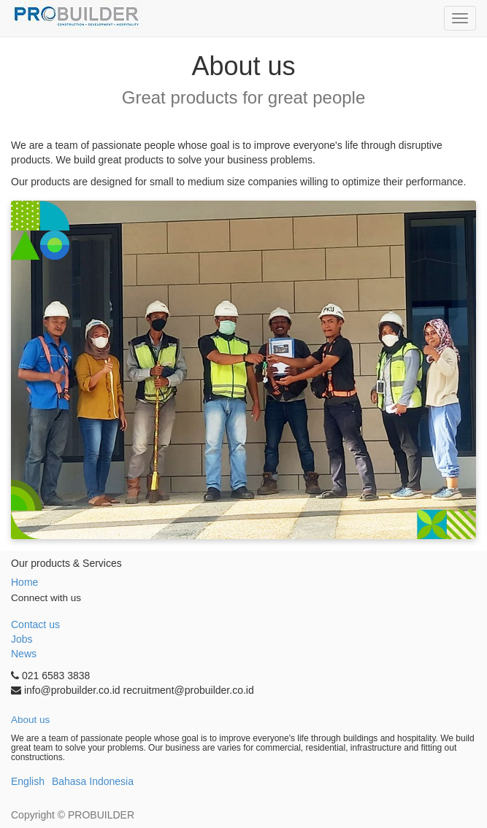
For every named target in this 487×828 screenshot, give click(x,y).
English (28, 781)
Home (24, 582)
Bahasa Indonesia (93, 781)
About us (30, 719)
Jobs (22, 639)
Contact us (35, 624)
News (24, 653)
